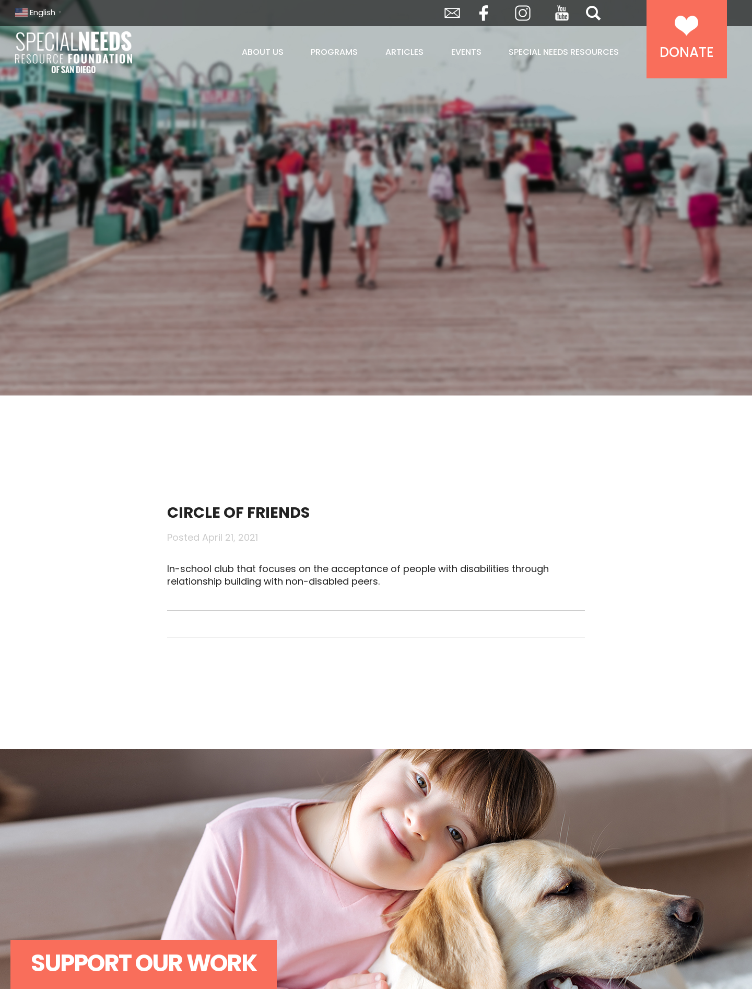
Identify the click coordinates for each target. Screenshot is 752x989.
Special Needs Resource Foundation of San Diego (100, 52)
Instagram (523, 13)
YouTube (562, 13)
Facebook (483, 13)
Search (593, 13)
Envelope (452, 13)
